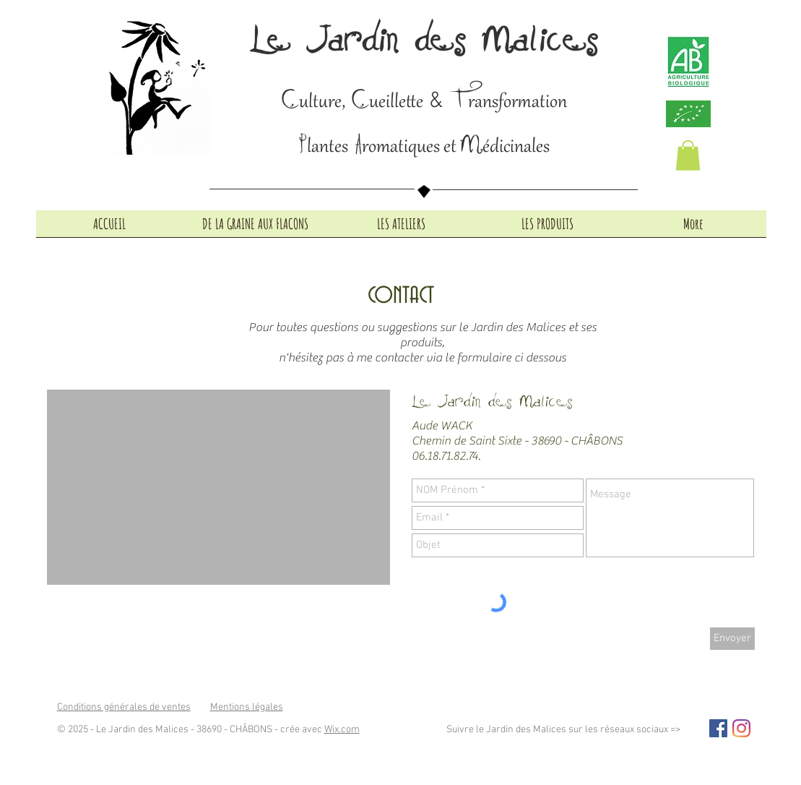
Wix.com (342, 730)
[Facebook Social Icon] (718, 728)
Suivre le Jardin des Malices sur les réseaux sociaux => (563, 730)
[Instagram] (741, 728)
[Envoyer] (732, 638)
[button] (688, 155)
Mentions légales (246, 707)
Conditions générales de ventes (124, 707)
